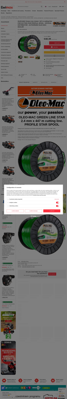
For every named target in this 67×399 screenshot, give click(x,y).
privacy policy (35, 191)
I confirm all (51, 210)
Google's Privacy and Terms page (39, 195)
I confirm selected (15, 210)
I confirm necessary (33, 210)
